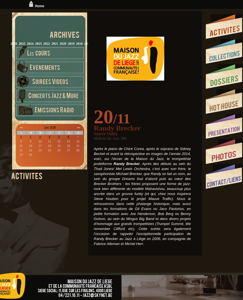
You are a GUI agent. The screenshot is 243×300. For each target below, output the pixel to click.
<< (21, 127)
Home (36, 6)
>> (78, 127)
